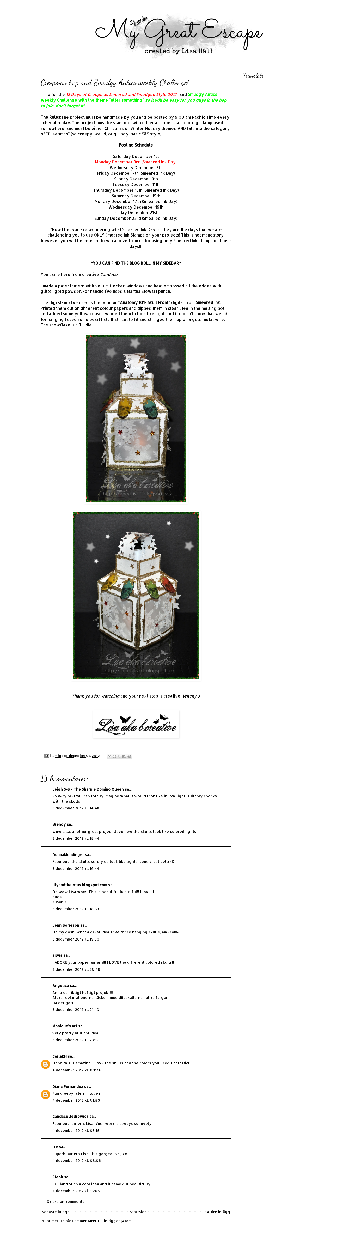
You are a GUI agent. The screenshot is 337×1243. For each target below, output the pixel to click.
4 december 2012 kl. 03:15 (76, 1130)
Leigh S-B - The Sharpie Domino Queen (88, 789)
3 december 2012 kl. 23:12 (75, 1040)
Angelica (60, 985)
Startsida (138, 1212)
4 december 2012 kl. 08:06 (76, 1160)
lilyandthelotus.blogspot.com (79, 885)
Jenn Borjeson (65, 925)
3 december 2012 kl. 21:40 (75, 1009)
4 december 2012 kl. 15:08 (76, 1191)
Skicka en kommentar (66, 1201)
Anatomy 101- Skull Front (144, 302)
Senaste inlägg (56, 1212)
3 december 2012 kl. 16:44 (75, 868)
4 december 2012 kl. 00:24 (76, 1070)
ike (55, 1146)
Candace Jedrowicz (70, 1116)
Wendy (59, 824)
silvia (57, 955)
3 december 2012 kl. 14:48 (75, 808)
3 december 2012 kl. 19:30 (75, 939)
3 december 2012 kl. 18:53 (75, 909)
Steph (57, 1177)
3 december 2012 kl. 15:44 (75, 838)
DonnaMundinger (68, 854)
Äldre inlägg (218, 1212)
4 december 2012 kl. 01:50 (76, 1100)
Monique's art (64, 1026)
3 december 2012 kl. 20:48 (76, 969)
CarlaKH (59, 1056)
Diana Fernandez (67, 1086)
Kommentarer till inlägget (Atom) (102, 1220)
